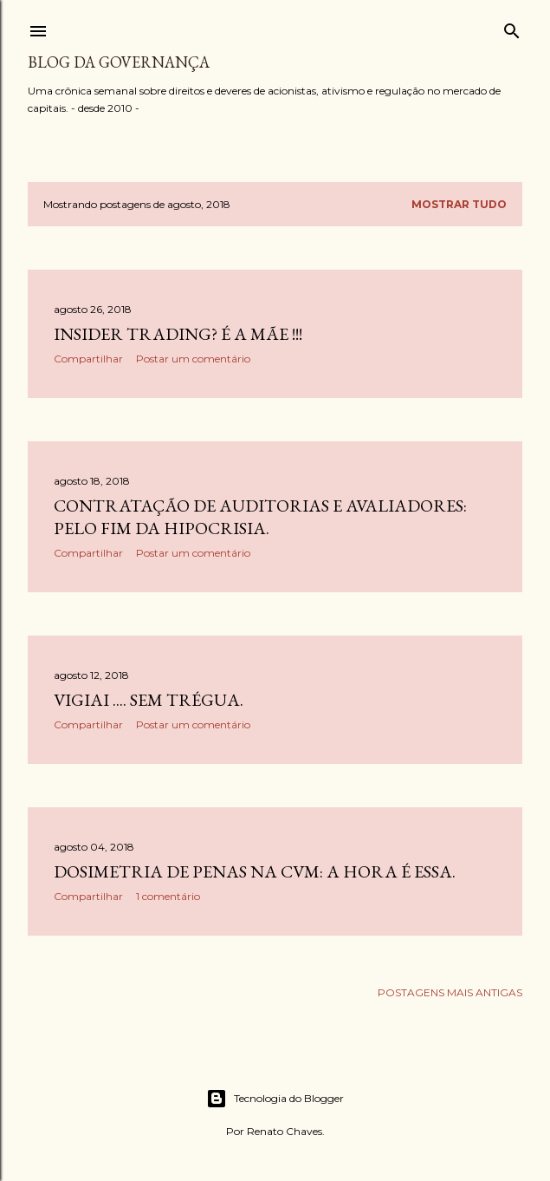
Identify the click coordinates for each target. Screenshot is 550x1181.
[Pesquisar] (511, 27)
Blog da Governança (119, 62)
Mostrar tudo (459, 204)
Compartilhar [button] (88, 358)
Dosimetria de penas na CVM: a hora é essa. (255, 871)
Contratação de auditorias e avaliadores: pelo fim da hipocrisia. (260, 516)
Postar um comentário (193, 358)
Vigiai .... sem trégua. (148, 699)
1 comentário (168, 896)
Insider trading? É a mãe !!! (178, 334)
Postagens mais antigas (450, 992)
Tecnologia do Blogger (275, 1098)
